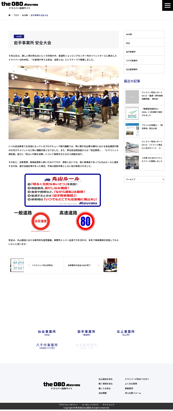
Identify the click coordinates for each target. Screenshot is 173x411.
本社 (128, 43)
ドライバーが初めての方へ (137, 379)
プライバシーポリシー (68, 404)
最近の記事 (132, 81)
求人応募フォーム (133, 393)
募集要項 (129, 388)
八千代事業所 (131, 60)
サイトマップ (108, 404)
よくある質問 (131, 383)
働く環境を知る (106, 383)
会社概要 (103, 393)
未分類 (18, 36)
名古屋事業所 (131, 69)
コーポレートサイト (90, 404)
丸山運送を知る (106, 379)
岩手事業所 (131, 51)
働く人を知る (105, 388)
